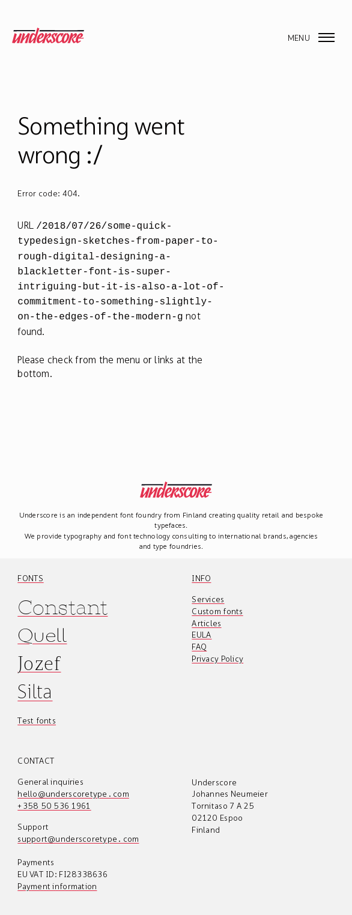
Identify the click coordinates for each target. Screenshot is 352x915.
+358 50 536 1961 (54, 797)
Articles (206, 615)
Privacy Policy (217, 650)
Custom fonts (217, 603)
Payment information (57, 878)
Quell (42, 627)
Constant (62, 599)
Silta (34, 683)
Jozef (39, 654)
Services (208, 591)
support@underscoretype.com (78, 830)
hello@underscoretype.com (73, 785)
